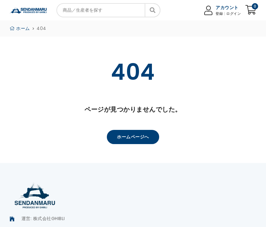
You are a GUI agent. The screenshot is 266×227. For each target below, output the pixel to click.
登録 (219, 13)
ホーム (19, 28)
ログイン (233, 13)
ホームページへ (133, 137)
